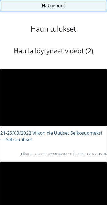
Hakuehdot (53, 6)
